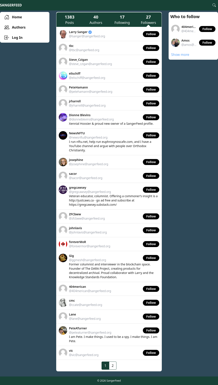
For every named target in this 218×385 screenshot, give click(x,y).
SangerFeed (11, 5)
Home (13, 17)
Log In (13, 37)
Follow (151, 34)
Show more (180, 54)
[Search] (214, 5)
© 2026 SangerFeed (109, 380)
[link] (109, 34)
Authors (15, 27)
